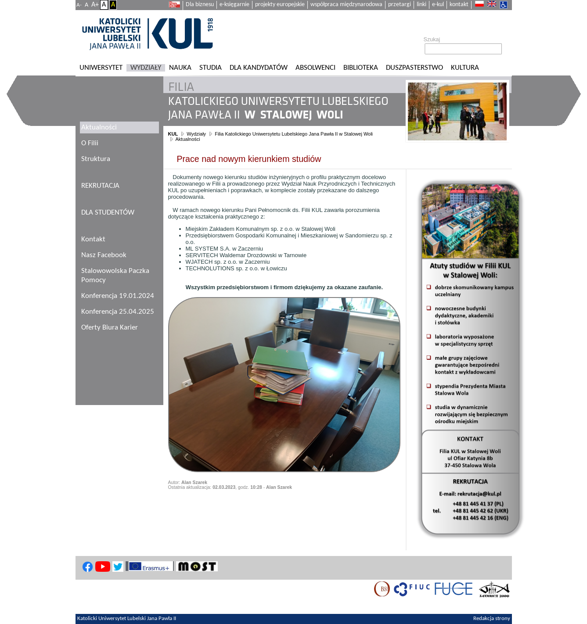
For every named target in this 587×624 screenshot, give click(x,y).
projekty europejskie (280, 4)
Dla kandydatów (259, 68)
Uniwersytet (100, 68)
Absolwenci (315, 68)
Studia (210, 68)
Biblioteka (360, 68)
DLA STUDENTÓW (107, 212)
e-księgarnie (234, 4)
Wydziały (145, 68)
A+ (95, 4)
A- (79, 5)
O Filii (89, 143)
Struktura (95, 159)
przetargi (399, 4)
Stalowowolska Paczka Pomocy (115, 275)
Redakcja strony (491, 618)
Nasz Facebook (103, 255)
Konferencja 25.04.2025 (117, 312)
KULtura (465, 68)
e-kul (438, 4)
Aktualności (188, 139)
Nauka (180, 68)
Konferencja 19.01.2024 (117, 296)
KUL (173, 133)
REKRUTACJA (100, 186)
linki (421, 4)
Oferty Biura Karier (109, 327)
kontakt (459, 4)
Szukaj (432, 39)
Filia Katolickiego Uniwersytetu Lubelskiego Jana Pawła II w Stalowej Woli (294, 133)
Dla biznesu (200, 4)
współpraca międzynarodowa (346, 4)
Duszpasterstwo (414, 68)
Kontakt (93, 239)
